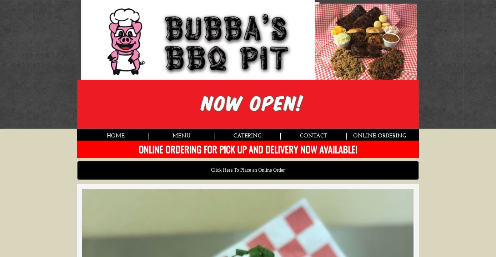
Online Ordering (379, 136)
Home (116, 136)
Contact (313, 136)
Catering (247, 136)
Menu (181, 136)
